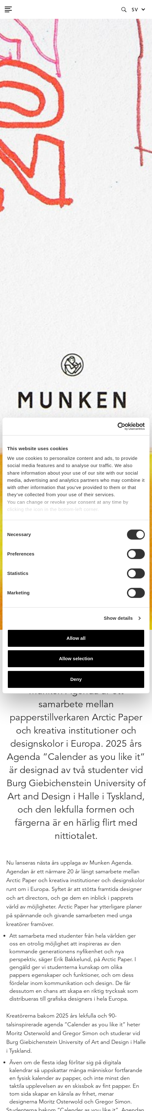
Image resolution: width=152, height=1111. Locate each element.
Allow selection (76, 658)
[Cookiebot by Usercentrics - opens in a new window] (117, 426)
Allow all (76, 638)
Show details (118, 618)
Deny (76, 679)
